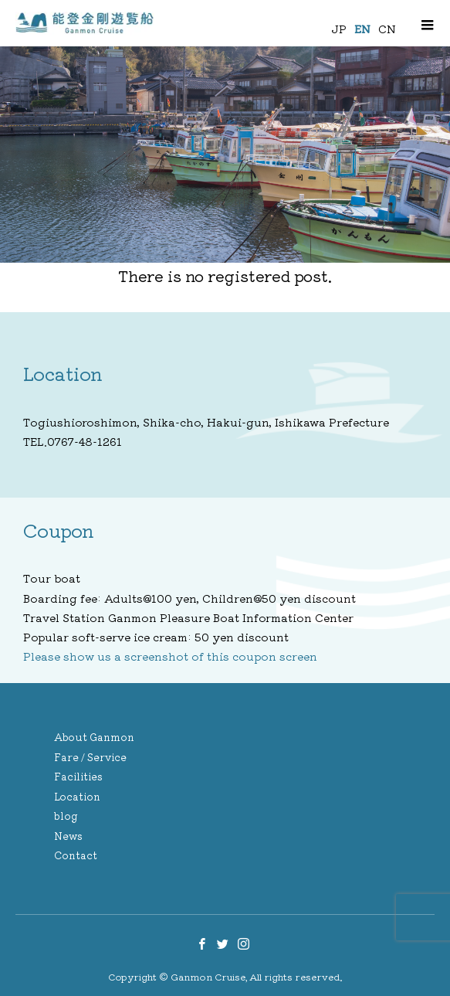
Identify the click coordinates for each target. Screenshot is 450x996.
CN (387, 28)
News (68, 835)
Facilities (78, 776)
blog (66, 815)
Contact (75, 855)
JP (339, 28)
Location (77, 796)
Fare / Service (90, 757)
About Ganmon (94, 736)
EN (362, 28)
